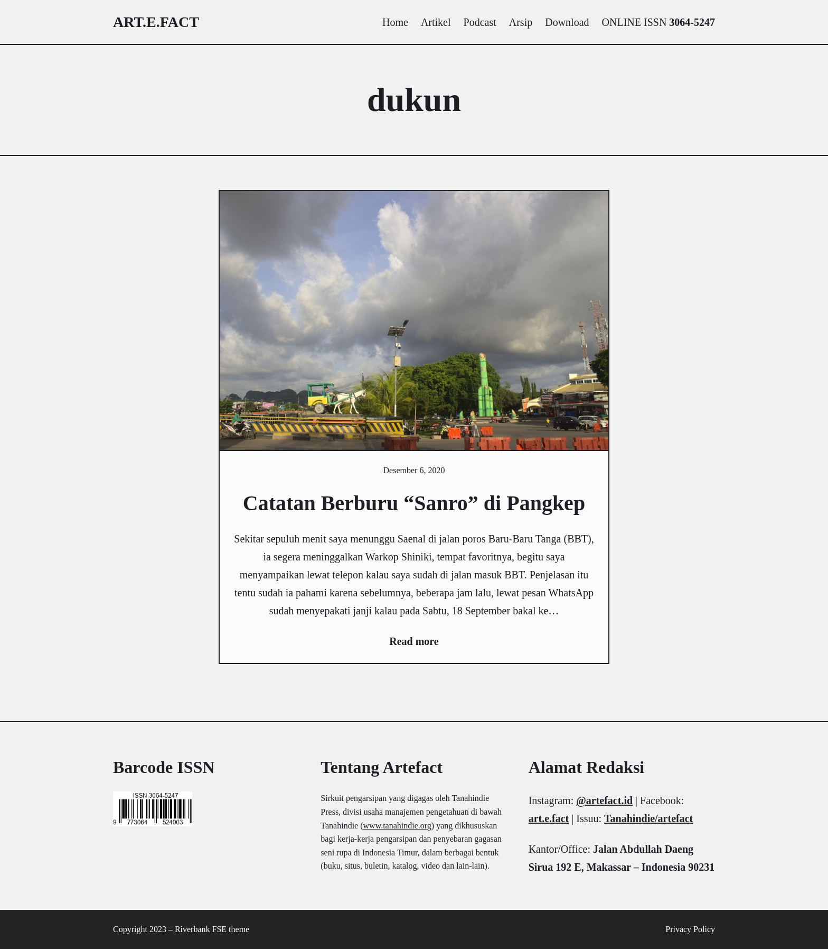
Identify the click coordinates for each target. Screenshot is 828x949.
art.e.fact (156, 22)
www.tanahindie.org (397, 825)
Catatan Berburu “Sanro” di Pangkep (414, 503)
